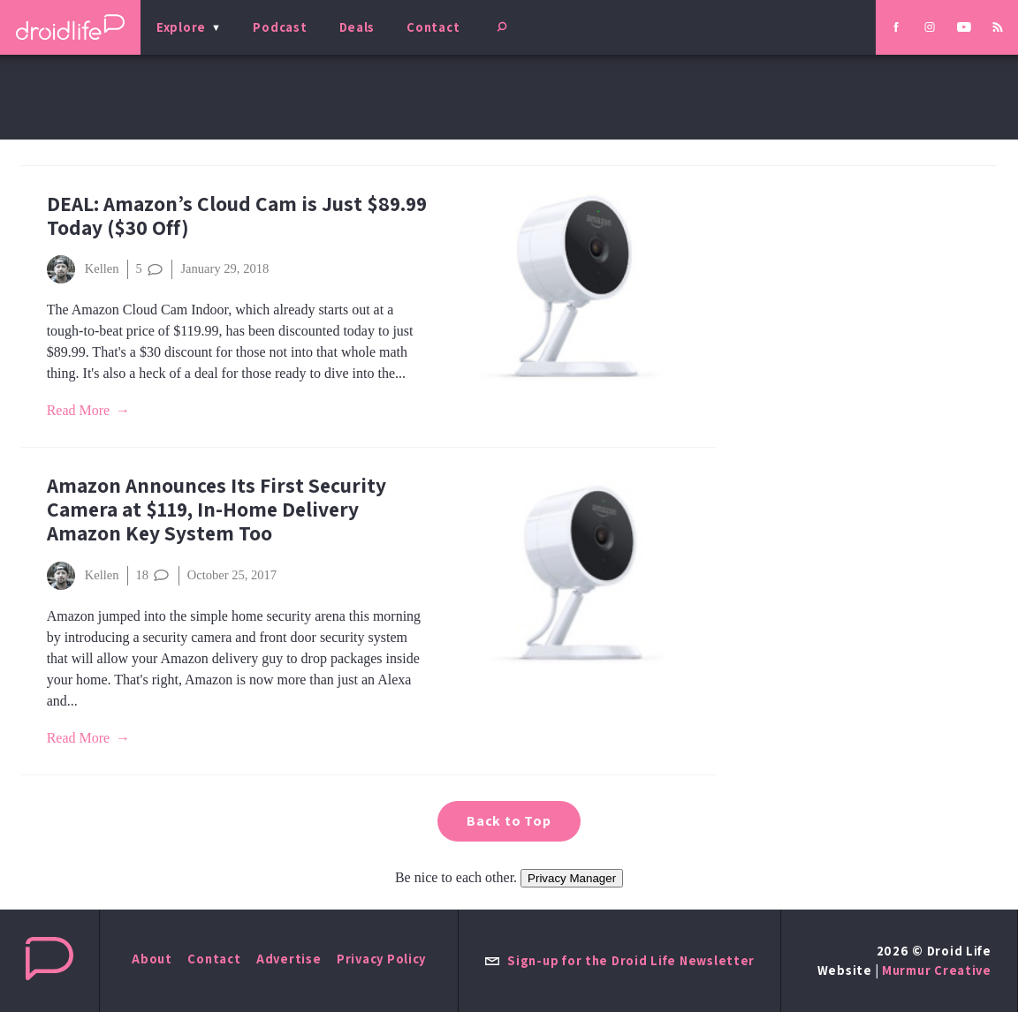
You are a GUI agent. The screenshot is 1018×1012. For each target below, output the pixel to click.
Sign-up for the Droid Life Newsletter (619, 960)
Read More (78, 410)
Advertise (289, 958)
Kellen (83, 269)
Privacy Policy (381, 958)
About (152, 958)
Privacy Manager (572, 878)
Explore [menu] (181, 27)
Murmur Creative (936, 970)
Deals (357, 27)
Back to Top (509, 821)
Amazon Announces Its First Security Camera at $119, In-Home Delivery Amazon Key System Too (216, 509)
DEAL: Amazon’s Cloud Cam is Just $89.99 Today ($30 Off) (237, 215)
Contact (433, 27)
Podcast (280, 27)
